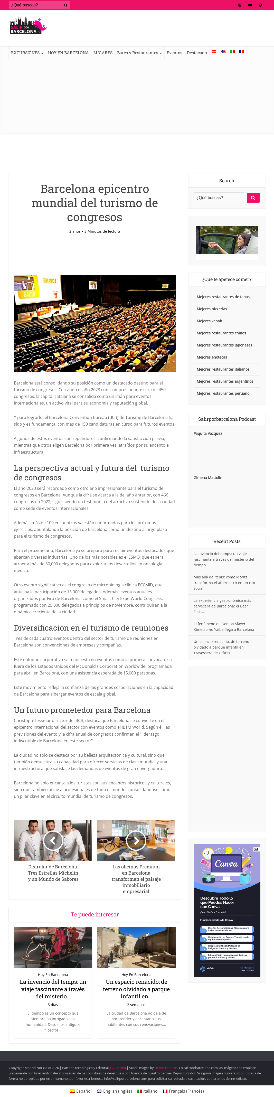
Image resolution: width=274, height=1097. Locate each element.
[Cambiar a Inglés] (223, 51)
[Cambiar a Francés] (241, 51)
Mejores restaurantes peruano (223, 393)
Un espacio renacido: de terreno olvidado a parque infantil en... (136, 989)
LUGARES (102, 52)
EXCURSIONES (25, 52)
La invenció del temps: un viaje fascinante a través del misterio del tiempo (224, 559)
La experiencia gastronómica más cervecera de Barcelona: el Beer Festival (222, 606)
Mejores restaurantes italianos (223, 369)
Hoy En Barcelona (53, 974)
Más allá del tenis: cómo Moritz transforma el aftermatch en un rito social (224, 583)
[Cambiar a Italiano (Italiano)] (147, 1091)
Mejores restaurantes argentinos (225, 381)
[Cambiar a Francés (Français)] (183, 1091)
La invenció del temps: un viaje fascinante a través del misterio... (53, 989)
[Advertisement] (137, 98)
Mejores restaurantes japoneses (224, 345)
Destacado (197, 52)
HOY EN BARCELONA (68, 52)
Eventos (174, 52)
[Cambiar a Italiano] (232, 51)
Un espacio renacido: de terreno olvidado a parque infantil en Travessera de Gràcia (221, 647)
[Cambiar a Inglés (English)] (114, 1091)
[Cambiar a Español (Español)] (81, 1091)
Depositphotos (166, 1067)
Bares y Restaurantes (137, 52)
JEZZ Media (118, 1067)
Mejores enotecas (212, 357)
